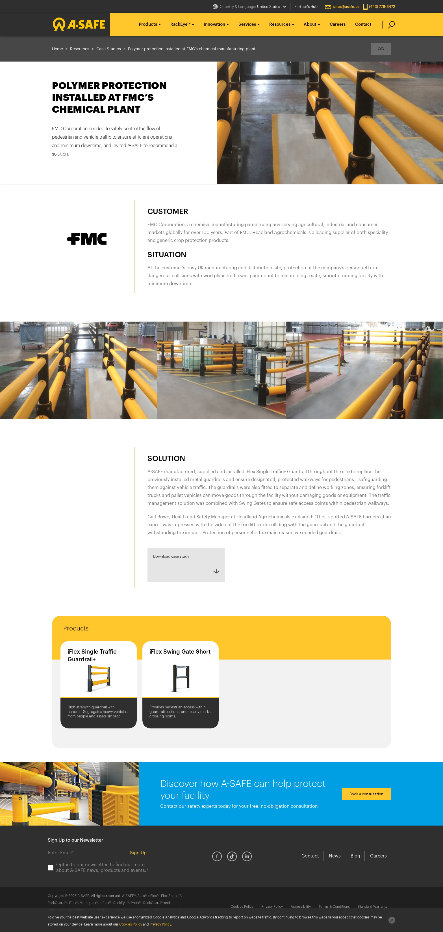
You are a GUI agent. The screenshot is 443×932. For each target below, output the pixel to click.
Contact (363, 24)
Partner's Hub (306, 6)
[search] (388, 25)
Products (148, 24)
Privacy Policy (272, 906)
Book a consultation (366, 794)
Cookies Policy (242, 906)
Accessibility (301, 906)
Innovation (214, 24)
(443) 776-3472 (382, 6)
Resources (279, 24)
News (335, 856)
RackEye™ (180, 24)
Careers (338, 24)
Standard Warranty (372, 906)
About (310, 24)
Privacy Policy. (161, 924)
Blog (355, 856)
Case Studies (108, 49)
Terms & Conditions (334, 906)
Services (247, 24)
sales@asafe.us (346, 6)
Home (57, 49)
